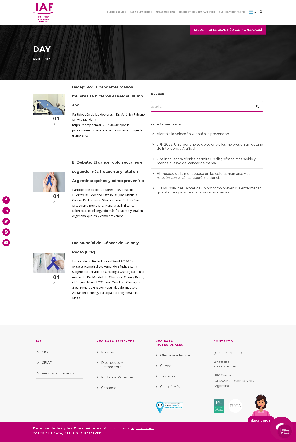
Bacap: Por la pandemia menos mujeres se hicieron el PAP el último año (107, 96)
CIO (45, 352)
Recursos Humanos (58, 373)
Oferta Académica (175, 355)
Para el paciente (141, 12)
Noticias (107, 352)
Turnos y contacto (232, 12)
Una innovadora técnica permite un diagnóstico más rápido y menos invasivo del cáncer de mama (206, 161)
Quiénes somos (116, 12)
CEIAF (47, 363)
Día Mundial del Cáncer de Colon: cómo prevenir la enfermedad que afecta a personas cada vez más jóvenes (209, 190)
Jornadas (167, 376)
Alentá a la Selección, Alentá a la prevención (193, 134)
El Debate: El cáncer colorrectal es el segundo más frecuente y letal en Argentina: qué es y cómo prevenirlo (108, 171)
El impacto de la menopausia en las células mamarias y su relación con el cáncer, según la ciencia (204, 176)
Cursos (165, 366)
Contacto (108, 388)
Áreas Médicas (165, 12)
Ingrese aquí (142, 428)
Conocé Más (170, 387)
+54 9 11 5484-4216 (225, 366)
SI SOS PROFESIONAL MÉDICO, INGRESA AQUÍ (228, 30)
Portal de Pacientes (117, 377)
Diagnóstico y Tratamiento (196, 12)
